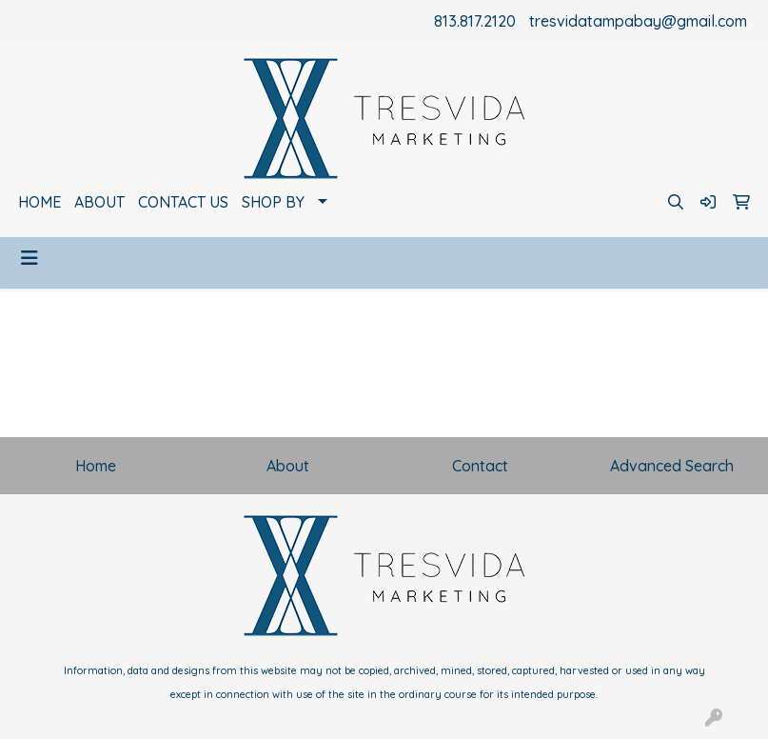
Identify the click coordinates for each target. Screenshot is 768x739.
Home (95, 465)
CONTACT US (183, 201)
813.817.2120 (475, 20)
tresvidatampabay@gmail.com (638, 20)
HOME (39, 201)
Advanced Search (672, 465)
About (287, 465)
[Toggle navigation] (29, 258)
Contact (480, 465)
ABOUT (99, 201)
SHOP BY (273, 201)
